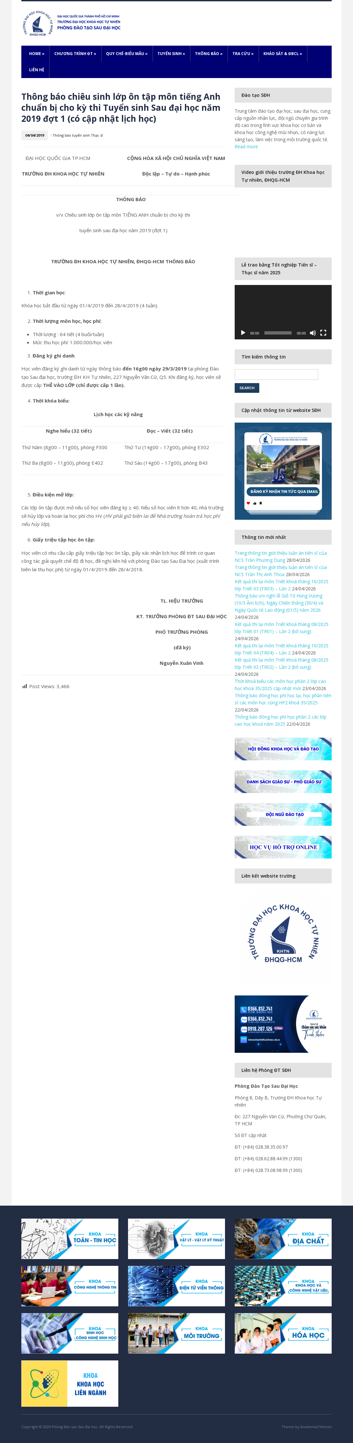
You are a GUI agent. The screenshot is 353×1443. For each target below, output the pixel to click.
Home (37, 53)
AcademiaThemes (316, 1426)
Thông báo (209, 53)
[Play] (243, 333)
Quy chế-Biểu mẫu (127, 53)
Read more (246, 146)
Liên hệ (36, 70)
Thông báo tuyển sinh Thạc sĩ (78, 135)
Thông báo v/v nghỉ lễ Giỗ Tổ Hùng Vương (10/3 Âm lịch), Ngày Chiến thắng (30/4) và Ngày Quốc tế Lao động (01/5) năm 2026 (279, 603)
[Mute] (313, 333)
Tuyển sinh (171, 53)
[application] (283, 312)
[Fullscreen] (323, 333)
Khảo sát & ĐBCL (282, 53)
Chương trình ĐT (75, 53)
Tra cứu (243, 53)
